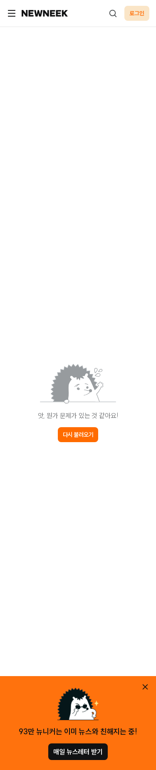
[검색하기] (113, 13)
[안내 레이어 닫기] (145, 687)
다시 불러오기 (78, 434)
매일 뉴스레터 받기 (77, 752)
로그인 (136, 13)
